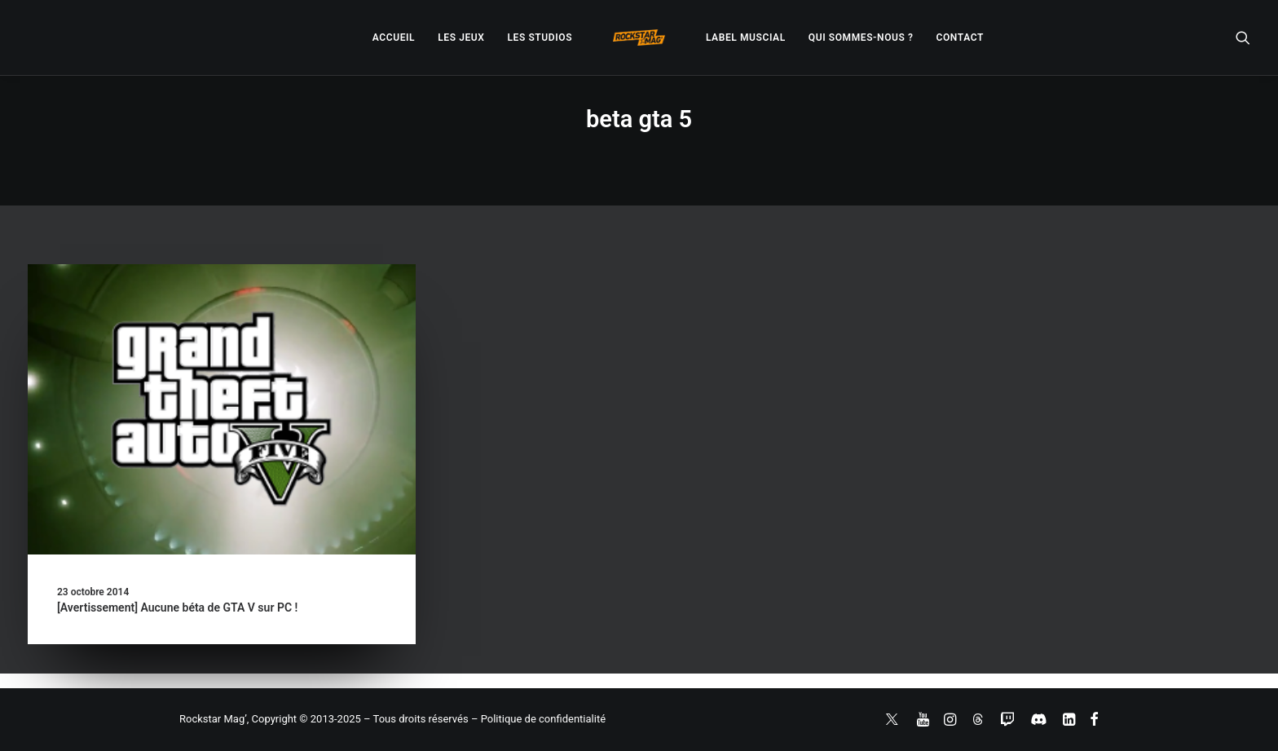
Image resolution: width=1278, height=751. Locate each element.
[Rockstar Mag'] (639, 37)
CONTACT (960, 37)
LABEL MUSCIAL (746, 37)
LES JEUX (461, 37)
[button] (1243, 37)
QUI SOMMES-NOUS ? (861, 37)
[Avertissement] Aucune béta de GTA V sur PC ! (177, 607)
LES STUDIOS (539, 37)
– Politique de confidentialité (538, 719)
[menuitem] (393, 37)
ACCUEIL (393, 37)
